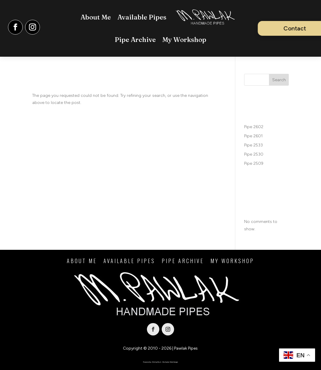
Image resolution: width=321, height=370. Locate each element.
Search (279, 79)
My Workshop (184, 39)
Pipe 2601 (253, 135)
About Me (95, 17)
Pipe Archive (135, 39)
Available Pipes (141, 17)
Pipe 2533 (253, 145)
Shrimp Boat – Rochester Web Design (165, 362)
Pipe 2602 (253, 126)
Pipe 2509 (253, 163)
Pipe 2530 (253, 154)
